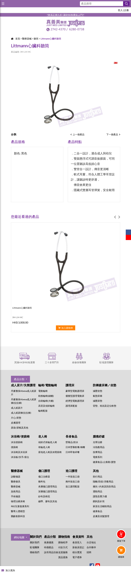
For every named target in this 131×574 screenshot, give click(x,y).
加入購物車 (67, 327)
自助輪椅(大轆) (46, 400)
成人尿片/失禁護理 (23, 385)
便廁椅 (14, 447)
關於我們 (34, 542)
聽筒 (36, 38)
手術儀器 (15, 496)
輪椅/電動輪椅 (47, 385)
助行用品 (97, 476)
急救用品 (15, 491)
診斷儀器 (15, 476)
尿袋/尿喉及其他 (19, 427)
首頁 (17, 38)
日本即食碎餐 (73, 452)
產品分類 (19, 379)
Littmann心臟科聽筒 (51, 38)
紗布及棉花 (44, 496)
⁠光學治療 (97, 442)
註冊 (126, 10)
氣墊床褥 (97, 395)
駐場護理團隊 (106, 362)
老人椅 (42, 436)
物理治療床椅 (18, 501)
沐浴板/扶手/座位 (20, 457)
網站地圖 (19, 537)
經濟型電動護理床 (75, 400)
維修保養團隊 (79, 362)
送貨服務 (63, 552)
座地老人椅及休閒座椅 (50, 452)
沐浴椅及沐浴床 (19, 452)
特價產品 (48, 547)
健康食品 (97, 511)
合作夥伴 (91, 547)
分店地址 (91, 542)
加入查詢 (10, 570)
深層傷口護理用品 (47, 491)
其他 (96, 470)
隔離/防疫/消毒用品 (103, 481)
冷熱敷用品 (99, 447)
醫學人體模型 (18, 511)
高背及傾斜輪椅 (46, 405)
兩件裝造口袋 (73, 481)
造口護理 (71, 470)
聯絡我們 (34, 552)
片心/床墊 (16, 417)
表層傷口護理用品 (47, 486)
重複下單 (121, 541)
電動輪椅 (43, 390)
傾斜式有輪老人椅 (47, 442)
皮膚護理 (15, 422)
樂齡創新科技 (18, 516)
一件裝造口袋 (73, 476)
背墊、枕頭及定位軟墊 (104, 405)
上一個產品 (78, 134)
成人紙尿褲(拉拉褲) (21, 412)
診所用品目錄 (51, 552)
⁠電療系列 (97, 457)
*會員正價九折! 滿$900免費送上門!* (65, 14)
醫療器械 (27, 38)
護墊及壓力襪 (100, 496)
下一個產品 (112, 134)
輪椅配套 (43, 410)
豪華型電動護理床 (75, 390)
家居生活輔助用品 (102, 506)
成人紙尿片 (17, 407)
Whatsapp (122, 565)
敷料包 (41, 481)
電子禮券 (77, 557)
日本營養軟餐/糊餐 (75, 447)
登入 (120, 10)
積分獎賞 (77, 552)
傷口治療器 (44, 476)
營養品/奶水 (72, 442)
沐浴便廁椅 (17, 442)
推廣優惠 (48, 542)
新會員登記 (78, 547)
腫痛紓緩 (99, 436)
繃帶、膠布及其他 (47, 501)
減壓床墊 (97, 400)
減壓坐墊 (97, 390)
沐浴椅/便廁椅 (20, 436)
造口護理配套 (73, 486)
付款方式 (63, 547)
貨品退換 (63, 557)
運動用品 (97, 491)
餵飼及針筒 (99, 501)
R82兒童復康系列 (20, 506)
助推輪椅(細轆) (46, 395)
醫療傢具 (15, 481)
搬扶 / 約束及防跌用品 (104, 486)
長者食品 (71, 436)
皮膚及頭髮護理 (101, 516)
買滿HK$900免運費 (24, 362)
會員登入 (77, 542)
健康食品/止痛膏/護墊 (104, 462)
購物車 (121, 557)
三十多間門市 (52, 362)
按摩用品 (97, 452)
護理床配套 (71, 405)
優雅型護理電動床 (75, 395)
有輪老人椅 (44, 447)
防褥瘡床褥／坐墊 (104, 385)
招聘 (89, 552)
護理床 (70, 385)
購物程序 (63, 542)
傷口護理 (44, 470)
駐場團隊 (34, 547)
